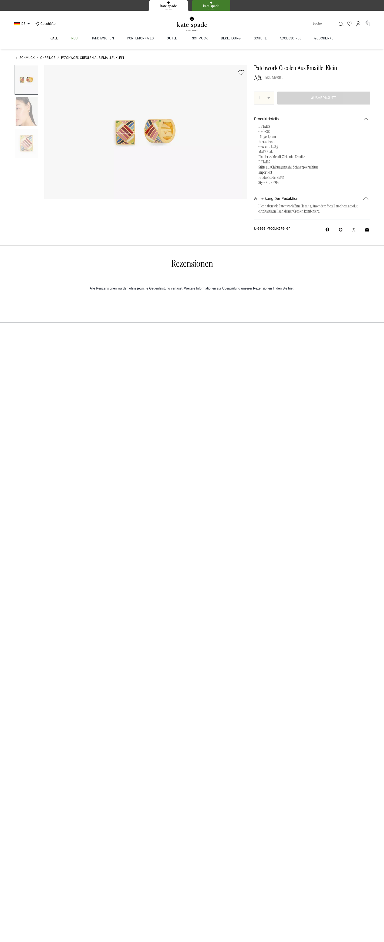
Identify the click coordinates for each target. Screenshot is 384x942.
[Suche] (320, 24)
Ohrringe (47, 58)
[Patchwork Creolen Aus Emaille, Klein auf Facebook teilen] (327, 229)
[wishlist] (241, 72)
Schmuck (27, 58)
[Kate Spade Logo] (192, 23)
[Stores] (45, 24)
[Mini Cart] (367, 23)
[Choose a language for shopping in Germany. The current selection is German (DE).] (23, 24)
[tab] (168, 5)
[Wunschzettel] (349, 24)
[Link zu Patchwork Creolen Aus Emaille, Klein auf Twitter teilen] (354, 229)
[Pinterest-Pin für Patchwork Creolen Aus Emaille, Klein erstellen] (340, 229)
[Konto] (358, 24)
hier (290, 288)
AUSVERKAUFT (323, 97)
